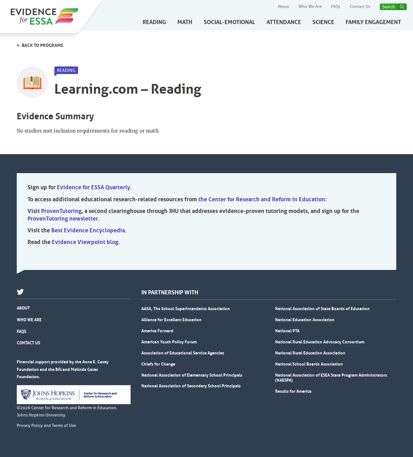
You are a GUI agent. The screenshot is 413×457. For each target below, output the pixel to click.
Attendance (284, 22)
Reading (154, 22)
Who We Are (310, 6)
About (283, 6)
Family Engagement (373, 22)
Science (323, 22)
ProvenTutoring (61, 211)
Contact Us (360, 6)
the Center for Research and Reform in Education (261, 199)
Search (388, 6)
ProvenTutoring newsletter (63, 218)
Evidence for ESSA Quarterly (93, 187)
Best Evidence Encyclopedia (88, 230)
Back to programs (42, 45)
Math (184, 22)
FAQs (335, 6)
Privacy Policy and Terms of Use (46, 425)
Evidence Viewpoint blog (85, 242)
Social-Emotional (229, 22)
